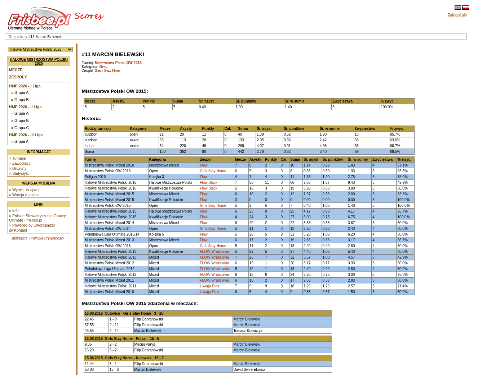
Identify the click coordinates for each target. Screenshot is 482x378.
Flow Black (208, 183)
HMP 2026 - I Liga (24, 86)
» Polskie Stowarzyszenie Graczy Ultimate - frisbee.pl (37, 218)
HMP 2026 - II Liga (25, 107)
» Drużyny (17, 168)
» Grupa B (20, 99)
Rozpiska (17, 37)
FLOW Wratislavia (214, 252)
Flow (203, 165)
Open (103, 67)
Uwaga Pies (209, 286)
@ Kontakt (18, 230)
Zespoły (18, 77)
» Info (14, 211)
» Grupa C (20, 128)
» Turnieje (17, 158)
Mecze (15, 70)
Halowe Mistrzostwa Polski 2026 (39, 61)
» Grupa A (19, 92)
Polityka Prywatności (47, 238)
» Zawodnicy (20, 163)
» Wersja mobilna (24, 194)
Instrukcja (19, 238)
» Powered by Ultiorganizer (32, 225)
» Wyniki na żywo (24, 189)
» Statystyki (18, 173)
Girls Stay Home (108, 71)
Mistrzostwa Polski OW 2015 (118, 63)
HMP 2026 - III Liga (26, 135)
